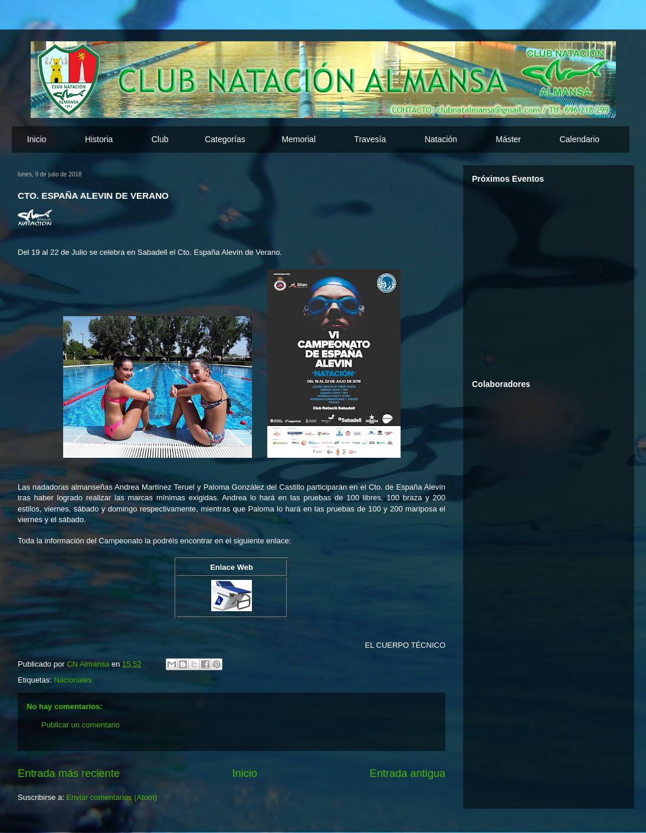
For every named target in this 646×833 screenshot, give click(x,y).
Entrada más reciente (69, 773)
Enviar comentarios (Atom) (111, 797)
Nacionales (72, 679)
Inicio (37, 139)
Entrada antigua (407, 773)
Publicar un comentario (80, 724)
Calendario (579, 139)
